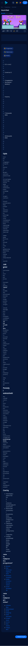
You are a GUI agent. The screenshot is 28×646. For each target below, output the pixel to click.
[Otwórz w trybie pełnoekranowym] (25, 31)
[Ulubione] (11, 31)
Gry (2, 7)
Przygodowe (7, 7)
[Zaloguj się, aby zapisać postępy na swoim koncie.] (14, 31)
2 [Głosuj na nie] (7, 31)
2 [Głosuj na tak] (3, 31)
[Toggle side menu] (2, 2)
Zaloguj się (25, 2)
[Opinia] (17, 31)
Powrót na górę (21, 636)
